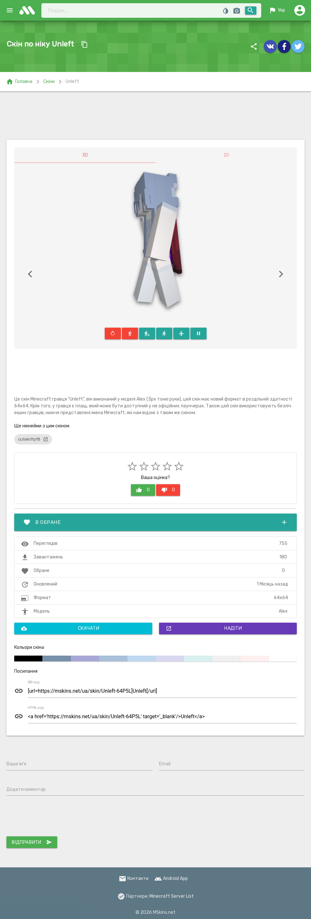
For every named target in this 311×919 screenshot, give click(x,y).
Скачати (60, 628)
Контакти (133, 878)
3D (85, 155)
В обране (155, 522)
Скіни (49, 81)
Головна (19, 82)
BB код (33, 682)
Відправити (32, 842)
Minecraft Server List (171, 896)
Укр (277, 10)
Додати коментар (26, 789)
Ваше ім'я (16, 764)
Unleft (72, 81)
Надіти (204, 628)
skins (29, 10)
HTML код (36, 708)
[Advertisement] (156, 115)
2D (226, 155)
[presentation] (55, 817)
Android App (171, 878)
